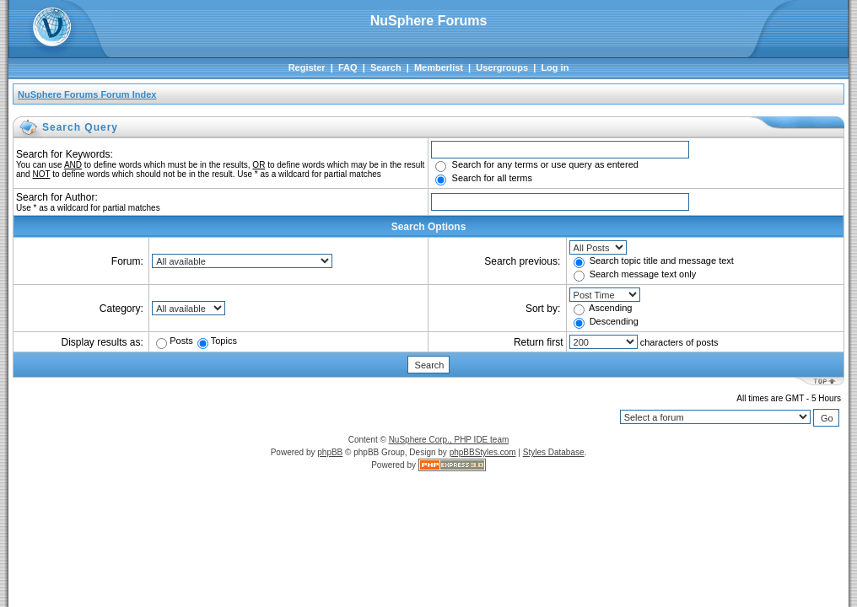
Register (307, 67)
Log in (555, 67)
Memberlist (438, 67)
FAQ (348, 67)
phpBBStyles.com (483, 452)
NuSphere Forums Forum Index (87, 94)
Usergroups (502, 67)
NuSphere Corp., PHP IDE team (449, 439)
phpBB (329, 452)
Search (386, 67)
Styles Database (554, 452)
